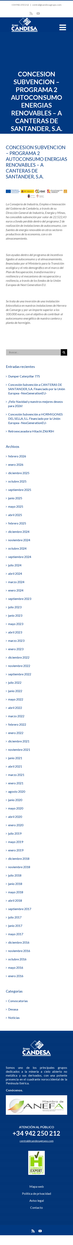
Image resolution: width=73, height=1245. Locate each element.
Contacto (36, 1207)
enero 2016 (15, 976)
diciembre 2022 (18, 657)
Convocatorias (18, 1001)
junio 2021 (15, 758)
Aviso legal (36, 1200)
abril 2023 (15, 632)
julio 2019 (14, 833)
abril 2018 (15, 900)
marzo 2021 (16, 775)
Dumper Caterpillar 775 (24, 376)
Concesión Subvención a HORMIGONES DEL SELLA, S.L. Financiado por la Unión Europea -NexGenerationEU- (35, 418)
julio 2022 (14, 682)
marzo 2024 (16, 582)
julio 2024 (14, 565)
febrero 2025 (17, 523)
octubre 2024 (17, 548)
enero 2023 (15, 649)
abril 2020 (15, 816)
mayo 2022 (15, 699)
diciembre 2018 (18, 858)
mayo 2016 (15, 967)
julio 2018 (14, 875)
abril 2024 (15, 573)
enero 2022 (15, 733)
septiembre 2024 (19, 557)
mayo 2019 (15, 842)
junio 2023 (15, 615)
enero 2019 (15, 850)
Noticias (14, 1017)
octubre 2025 (17, 481)
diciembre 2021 (18, 741)
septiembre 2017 (19, 909)
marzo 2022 (16, 716)
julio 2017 (14, 917)
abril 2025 (15, 515)
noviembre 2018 (19, 867)
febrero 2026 (17, 456)
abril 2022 (15, 707)
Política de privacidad (36, 1193)
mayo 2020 (15, 808)
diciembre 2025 (18, 473)
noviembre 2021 (19, 749)
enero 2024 (15, 590)
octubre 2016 (17, 959)
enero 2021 (15, 783)
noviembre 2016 (19, 951)
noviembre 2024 (19, 540)
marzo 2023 (16, 640)
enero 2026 (15, 464)
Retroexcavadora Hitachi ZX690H (31, 431)
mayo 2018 (15, 892)
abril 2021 (15, 766)
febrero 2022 (17, 724)
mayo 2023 (15, 624)
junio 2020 (15, 800)
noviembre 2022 (19, 666)
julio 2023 (14, 607)
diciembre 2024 (18, 531)
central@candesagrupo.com (47, 4)
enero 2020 (15, 825)
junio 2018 (15, 883)
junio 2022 (15, 691)
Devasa (13, 1009)
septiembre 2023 (19, 598)
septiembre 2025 (19, 489)
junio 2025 (15, 498)
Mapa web (36, 1186)
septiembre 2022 (19, 674)
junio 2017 (15, 925)
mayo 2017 (15, 934)
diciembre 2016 (18, 942)
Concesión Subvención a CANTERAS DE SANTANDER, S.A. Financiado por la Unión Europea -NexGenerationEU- (36, 389)
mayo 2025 (15, 506)
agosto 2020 (16, 791)
